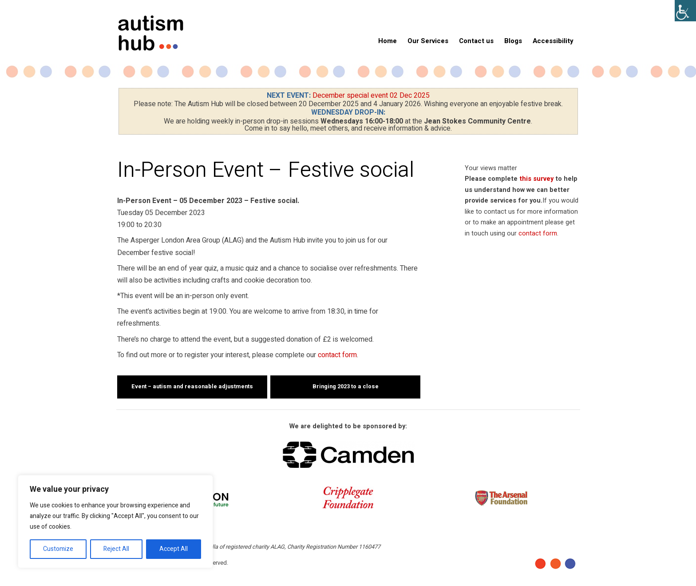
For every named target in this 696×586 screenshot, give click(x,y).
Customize (58, 549)
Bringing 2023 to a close (345, 387)
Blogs (513, 41)
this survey (536, 178)
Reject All (116, 549)
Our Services (427, 41)
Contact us (476, 41)
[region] (115, 521)
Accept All (173, 549)
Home (387, 41)
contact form (337, 355)
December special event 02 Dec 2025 (371, 95)
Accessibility (553, 41)
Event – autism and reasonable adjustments (192, 387)
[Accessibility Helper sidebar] (685, 10)
